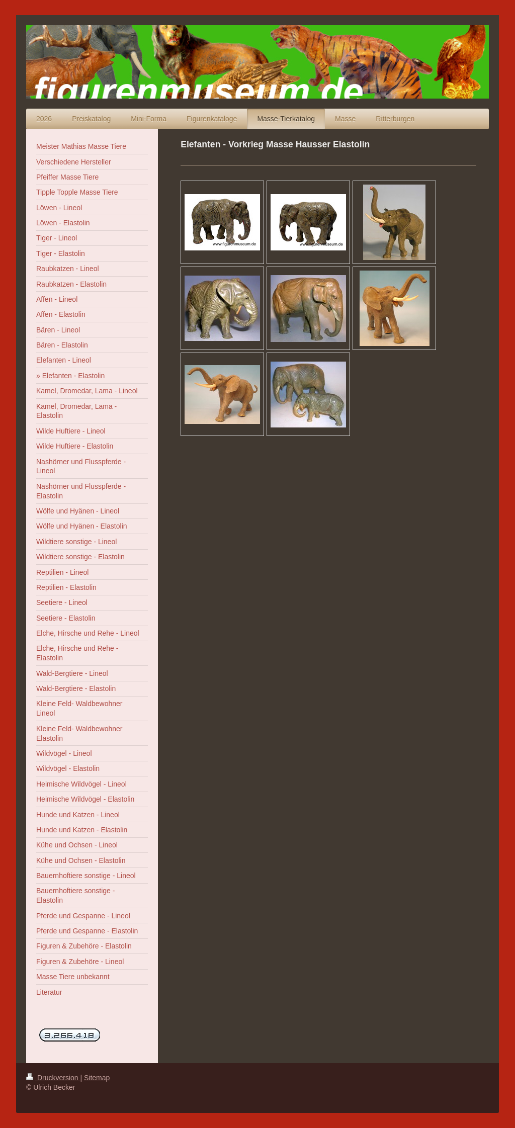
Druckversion (53, 1078)
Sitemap (97, 1078)
